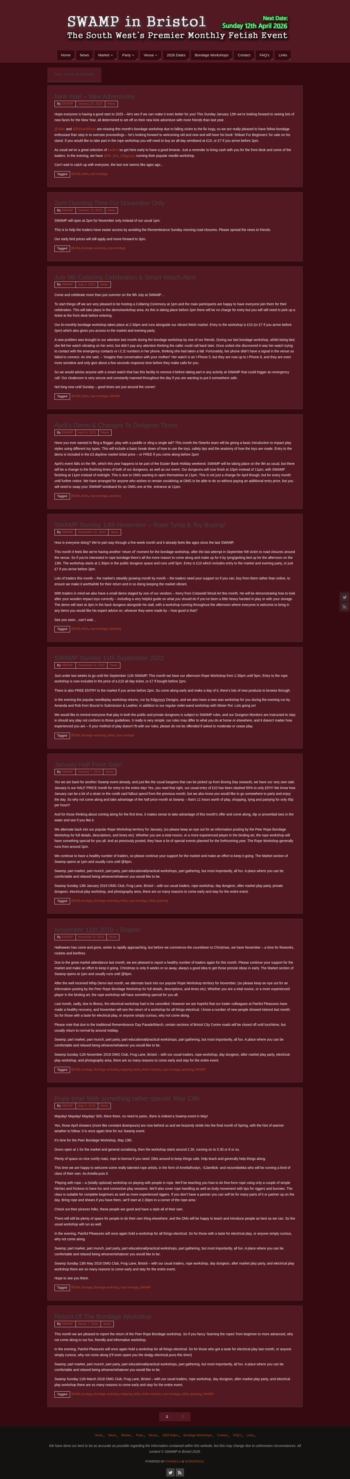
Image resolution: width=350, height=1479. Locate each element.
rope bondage (99, 174)
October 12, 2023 (90, 210)
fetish (84, 174)
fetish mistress (151, 1069)
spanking (115, 496)
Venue (153, 1435)
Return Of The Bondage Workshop (102, 1316)
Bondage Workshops (198, 1435)
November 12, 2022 (92, 532)
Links (250, 1435)
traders (113, 150)
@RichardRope (84, 129)
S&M (152, 900)
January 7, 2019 (89, 772)
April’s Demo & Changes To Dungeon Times (115, 425)
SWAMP (67, 103)
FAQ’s (237, 1435)
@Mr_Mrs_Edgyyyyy (119, 156)
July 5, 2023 (86, 284)
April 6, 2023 (87, 432)
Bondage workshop (93, 248)
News (111, 103)
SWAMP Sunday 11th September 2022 (109, 658)
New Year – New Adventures (94, 96)
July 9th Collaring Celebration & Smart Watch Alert (124, 277)
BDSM (75, 174)
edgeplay (126, 1069)
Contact (222, 1435)
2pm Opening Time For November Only (109, 203)
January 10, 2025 (90, 103)
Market (126, 1435)
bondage (87, 900)
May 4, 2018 (87, 1105)
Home (99, 1435)
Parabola (173, 1461)
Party (139, 1435)
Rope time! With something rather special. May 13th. (127, 1098)
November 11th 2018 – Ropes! (97, 929)
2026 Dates (170, 1435)
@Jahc (59, 129)
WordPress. (195, 1461)
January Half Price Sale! (88, 764)
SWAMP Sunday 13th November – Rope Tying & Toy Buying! (139, 524)
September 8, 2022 (91, 665)
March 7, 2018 (88, 1324)
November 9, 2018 (91, 937)
